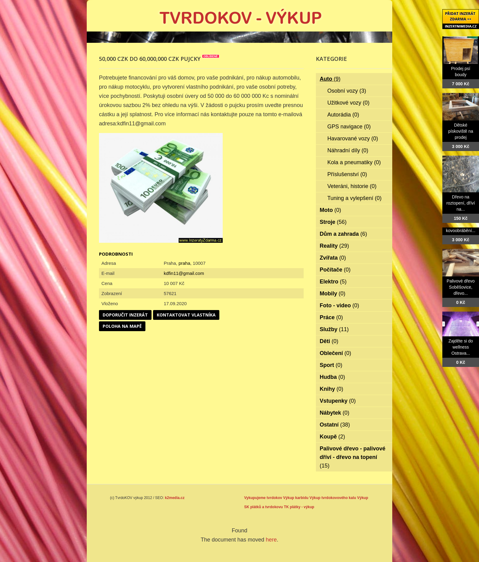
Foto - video (339, 305)
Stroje (333, 222)
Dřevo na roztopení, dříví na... (460, 203)
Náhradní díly (347, 150)
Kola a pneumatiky (354, 162)
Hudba (332, 377)
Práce (331, 317)
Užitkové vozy (348, 103)
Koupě (332, 437)
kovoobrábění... (461, 230)
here (271, 540)
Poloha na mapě (122, 326)
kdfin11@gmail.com (184, 273)
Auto (330, 79)
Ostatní (335, 425)
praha (184, 263)
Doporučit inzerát (125, 315)
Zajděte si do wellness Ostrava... (460, 347)
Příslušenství (347, 174)
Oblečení (335, 353)
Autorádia (343, 115)
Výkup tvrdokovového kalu (332, 498)
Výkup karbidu (296, 498)
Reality (334, 246)
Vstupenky (338, 401)
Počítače (335, 270)
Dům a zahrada (343, 234)
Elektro (333, 282)
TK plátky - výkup (299, 507)
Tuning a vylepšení (354, 198)
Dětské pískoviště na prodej (460, 131)
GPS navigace (349, 127)
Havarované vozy (352, 138)
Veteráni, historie (352, 186)
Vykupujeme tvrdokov (263, 498)
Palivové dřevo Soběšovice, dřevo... (461, 287)
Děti (329, 341)
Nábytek (334, 413)
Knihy (331, 389)
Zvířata (333, 258)
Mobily (333, 293)
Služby (334, 329)
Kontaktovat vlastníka (186, 315)
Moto (330, 210)
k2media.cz (175, 498)
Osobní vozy (346, 91)
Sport (331, 365)
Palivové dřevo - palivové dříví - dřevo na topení (353, 457)
